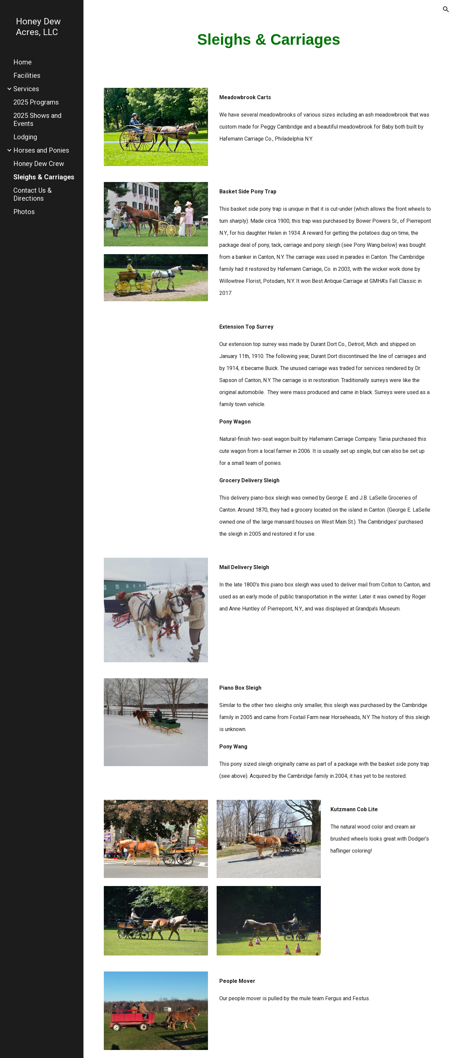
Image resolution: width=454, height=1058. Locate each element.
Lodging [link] (25, 137)
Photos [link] (24, 212)
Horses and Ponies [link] (41, 150)
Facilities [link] (26, 75)
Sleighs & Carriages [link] (43, 177)
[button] (446, 9)
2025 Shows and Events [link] (37, 120)
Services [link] (26, 89)
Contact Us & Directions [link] (32, 194)
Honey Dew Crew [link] (38, 164)
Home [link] (22, 62)
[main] (269, 40)
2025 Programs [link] (36, 102)
